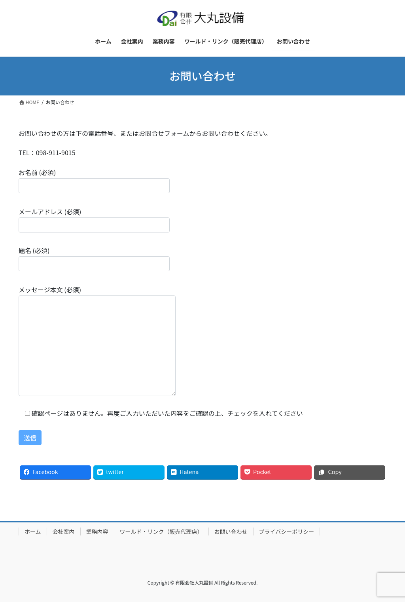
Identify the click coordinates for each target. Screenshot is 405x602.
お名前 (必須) (94, 180)
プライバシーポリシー (286, 531)
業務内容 (97, 531)
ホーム (33, 531)
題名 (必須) (94, 258)
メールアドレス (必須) (94, 219)
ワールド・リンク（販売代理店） (161, 531)
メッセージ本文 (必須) (97, 340)
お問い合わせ (231, 531)
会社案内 (64, 531)
